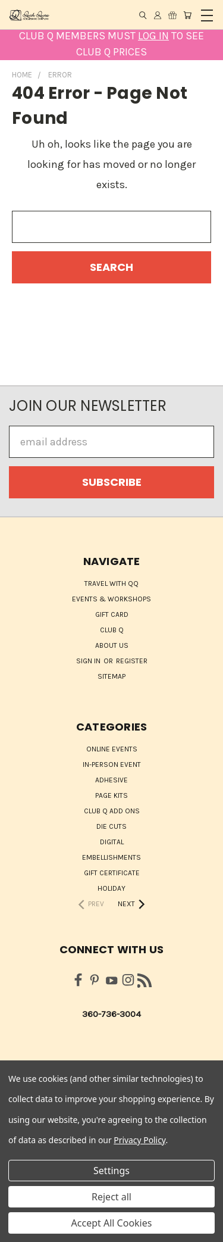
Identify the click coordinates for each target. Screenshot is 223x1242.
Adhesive (111, 780)
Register (131, 661)
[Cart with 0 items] (187, 15)
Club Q (112, 630)
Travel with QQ (111, 583)
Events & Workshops (111, 599)
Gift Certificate (112, 873)
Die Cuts (111, 826)
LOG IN (153, 35)
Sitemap (111, 676)
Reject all (111, 1196)
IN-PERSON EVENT (112, 764)
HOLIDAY (111, 888)
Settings (111, 1170)
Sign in (89, 661)
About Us (111, 645)
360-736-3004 (111, 1014)
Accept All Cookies (111, 1222)
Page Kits (111, 795)
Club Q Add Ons (112, 811)
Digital (112, 842)
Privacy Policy (139, 1140)
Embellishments (111, 857)
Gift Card (111, 614)
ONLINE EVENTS (111, 749)
